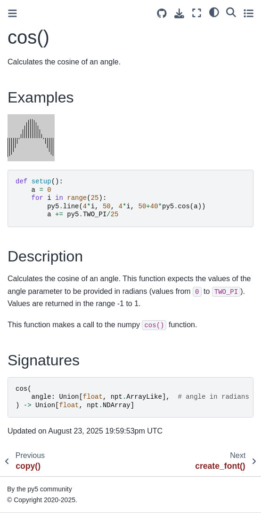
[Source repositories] (162, 13)
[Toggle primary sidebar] (12, 13)
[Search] (231, 12)
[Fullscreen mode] (196, 13)
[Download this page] (179, 13)
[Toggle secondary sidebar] (248, 13)
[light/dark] (214, 12)
